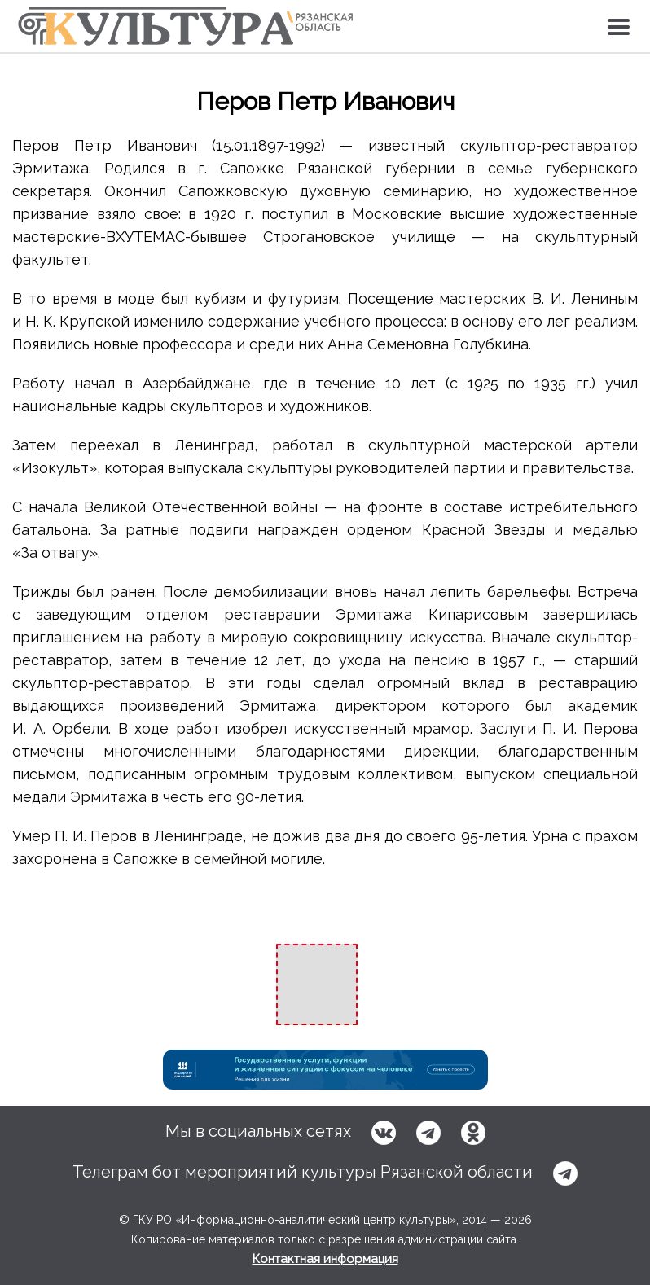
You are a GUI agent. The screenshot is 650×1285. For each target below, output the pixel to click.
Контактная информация (325, 1259)
